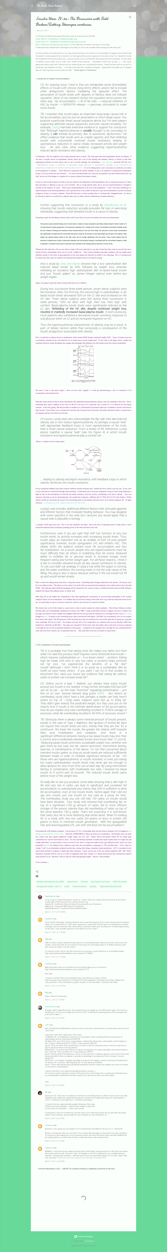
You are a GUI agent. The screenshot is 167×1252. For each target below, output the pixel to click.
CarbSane (49, 919)
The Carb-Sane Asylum (49, 6)
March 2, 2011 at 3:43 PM (54, 1085)
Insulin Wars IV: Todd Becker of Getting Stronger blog (56, 39)
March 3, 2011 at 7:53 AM (54, 1141)
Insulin (66, 886)
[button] (130, 17)
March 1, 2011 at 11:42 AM (55, 932)
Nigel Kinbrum (50, 896)
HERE (100, 693)
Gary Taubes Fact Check (100, 882)
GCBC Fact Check (120, 882)
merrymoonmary (88, 1241)
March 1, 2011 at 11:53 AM (55, 957)
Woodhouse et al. (115, 205)
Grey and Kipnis (70, 263)
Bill (46, 1092)
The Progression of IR (51, 503)
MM (46, 939)
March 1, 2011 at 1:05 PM (54, 1000)
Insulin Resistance (80, 886)
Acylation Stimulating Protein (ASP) (50, 882)
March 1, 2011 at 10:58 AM (55, 912)
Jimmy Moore (50, 1007)
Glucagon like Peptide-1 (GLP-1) (49, 886)
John (47, 1025)
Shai (47, 845)
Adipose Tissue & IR (67, 503)
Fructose (84, 882)
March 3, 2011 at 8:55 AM (54, 1161)
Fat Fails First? (80, 503)
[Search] (134, 6)
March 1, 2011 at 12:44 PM (55, 986)
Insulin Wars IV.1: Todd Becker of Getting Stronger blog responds (61, 42)
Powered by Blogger (83, 1236)
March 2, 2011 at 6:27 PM (54, 1118)
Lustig (55, 127)
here (45, 616)
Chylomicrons (72, 882)
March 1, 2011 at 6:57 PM (54, 1018)
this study (127, 614)
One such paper (107, 162)
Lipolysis (93, 886)
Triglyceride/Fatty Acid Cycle (110, 886)
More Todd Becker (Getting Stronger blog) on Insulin (56, 45)
